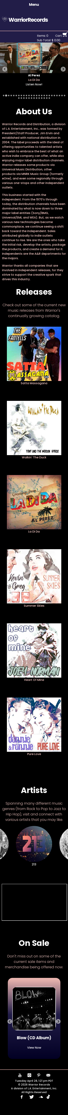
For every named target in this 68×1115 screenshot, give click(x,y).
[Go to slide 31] (31, 98)
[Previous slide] (4, 69)
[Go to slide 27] (21, 98)
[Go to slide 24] (62, 95)
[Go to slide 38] (49, 98)
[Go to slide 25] (64, 95)
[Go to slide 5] (14, 95)
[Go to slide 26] (19, 98)
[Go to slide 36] (44, 98)
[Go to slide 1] (3, 95)
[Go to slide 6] (16, 95)
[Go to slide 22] (57, 95)
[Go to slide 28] (24, 98)
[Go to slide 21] (54, 95)
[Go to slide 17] (44, 95)
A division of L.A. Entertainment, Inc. (34, 1088)
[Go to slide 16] (41, 95)
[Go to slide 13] (34, 95)
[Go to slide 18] (47, 95)
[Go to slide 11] (29, 95)
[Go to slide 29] (26, 98)
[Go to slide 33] (36, 98)
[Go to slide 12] (31, 95)
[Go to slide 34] (39, 98)
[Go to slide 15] (39, 95)
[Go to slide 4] (11, 95)
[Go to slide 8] (21, 95)
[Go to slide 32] (34, 98)
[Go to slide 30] (29, 98)
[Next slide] (63, 69)
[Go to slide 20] (52, 95)
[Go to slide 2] (6, 95)
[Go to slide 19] (49, 95)
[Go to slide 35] (41, 98)
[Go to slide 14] (36, 95)
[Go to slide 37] (47, 98)
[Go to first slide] (58, 1021)
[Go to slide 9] (24, 95)
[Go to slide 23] (59, 95)
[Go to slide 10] (26, 95)
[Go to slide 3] (8, 95)
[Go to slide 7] (19, 95)
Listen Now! (34, 84)
